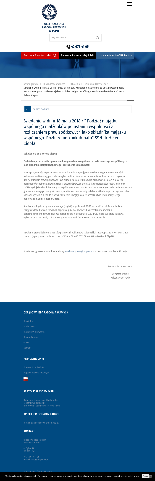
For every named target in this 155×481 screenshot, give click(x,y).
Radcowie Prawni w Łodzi (37, 55)
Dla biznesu (29, 326)
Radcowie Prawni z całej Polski (77, 55)
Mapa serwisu (45, 471)
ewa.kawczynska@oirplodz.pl (80, 251)
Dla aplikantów (31, 337)
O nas (26, 342)
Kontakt (27, 347)
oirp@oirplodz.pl (39, 459)
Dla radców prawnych (34, 331)
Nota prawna (30, 471)
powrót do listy (41, 109)
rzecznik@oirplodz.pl (34, 402)
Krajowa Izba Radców (34, 367)
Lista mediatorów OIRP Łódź (114, 55)
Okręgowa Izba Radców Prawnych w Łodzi (54, 27)
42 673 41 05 (80, 46)
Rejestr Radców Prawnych (36, 372)
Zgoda (145, 476)
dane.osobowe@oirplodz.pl (45, 422)
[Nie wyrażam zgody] (151, 477)
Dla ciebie (28, 321)
